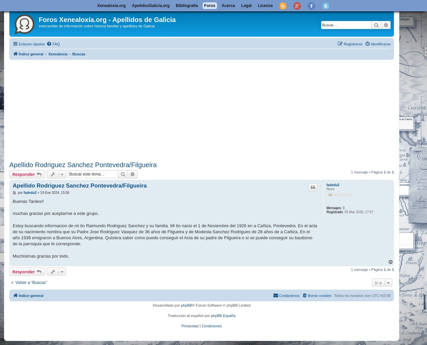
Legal (246, 5)
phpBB (186, 305)
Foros (209, 5)
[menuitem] (53, 44)
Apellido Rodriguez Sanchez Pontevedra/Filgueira (83, 164)
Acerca (228, 5)
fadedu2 (333, 185)
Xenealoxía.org (111, 5)
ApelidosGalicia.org (151, 5)
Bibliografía (187, 5)
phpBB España (223, 316)
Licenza (265, 5)
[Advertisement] (201, 109)
